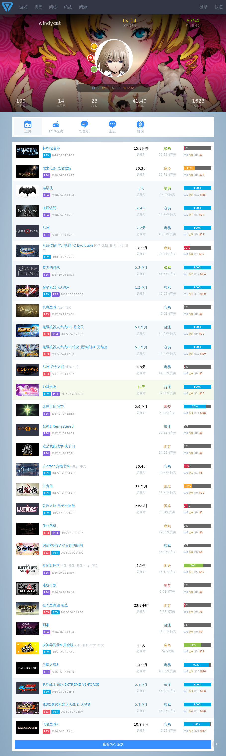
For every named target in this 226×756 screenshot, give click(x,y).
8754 (193, 21)
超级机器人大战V (56, 287)
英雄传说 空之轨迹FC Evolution (68, 245)
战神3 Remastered (58, 426)
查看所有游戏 (113, 744)
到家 (46, 625)
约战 (68, 7)
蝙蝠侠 (48, 188)
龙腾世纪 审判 (53, 406)
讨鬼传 (48, 486)
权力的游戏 (51, 267)
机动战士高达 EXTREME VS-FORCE (71, 684)
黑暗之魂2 (51, 724)
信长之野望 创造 (55, 605)
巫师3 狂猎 (51, 565)
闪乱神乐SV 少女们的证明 (63, 545)
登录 (204, 7)
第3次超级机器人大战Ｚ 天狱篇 (67, 704)
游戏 (23, 7)
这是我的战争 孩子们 (59, 446)
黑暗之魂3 (51, 665)
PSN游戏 (56, 126)
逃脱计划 (49, 585)
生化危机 (49, 526)
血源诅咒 (49, 208)
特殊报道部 (51, 148)
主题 (112, 126)
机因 (38, 7)
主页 (28, 126)
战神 (46, 228)
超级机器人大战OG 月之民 (63, 327)
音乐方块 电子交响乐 (59, 506)
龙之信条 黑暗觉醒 (57, 168)
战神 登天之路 (53, 367)
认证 (219, 7)
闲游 (83, 7)
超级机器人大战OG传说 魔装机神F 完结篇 (75, 347)
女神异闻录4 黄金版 (58, 645)
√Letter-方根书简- (57, 466)
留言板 (84, 126)
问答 (53, 7)
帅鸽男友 (49, 387)
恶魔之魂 (49, 307)
